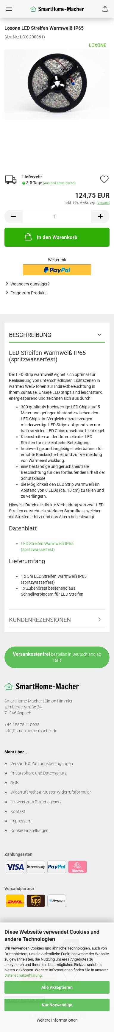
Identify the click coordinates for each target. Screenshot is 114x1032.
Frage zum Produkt (28, 293)
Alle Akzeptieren (57, 987)
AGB (14, 782)
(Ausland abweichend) (59, 183)
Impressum (20, 821)
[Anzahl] (57, 216)
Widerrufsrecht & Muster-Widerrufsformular (50, 792)
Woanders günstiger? (30, 284)
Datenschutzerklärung (23, 975)
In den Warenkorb (50, 236)
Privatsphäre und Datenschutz (38, 773)
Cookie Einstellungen (29, 830)
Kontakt (17, 811)
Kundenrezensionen (40, 619)
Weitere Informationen (57, 1020)
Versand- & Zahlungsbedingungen (41, 763)
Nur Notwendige (57, 1005)
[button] (13, 216)
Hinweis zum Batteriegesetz (36, 802)
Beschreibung (30, 334)
